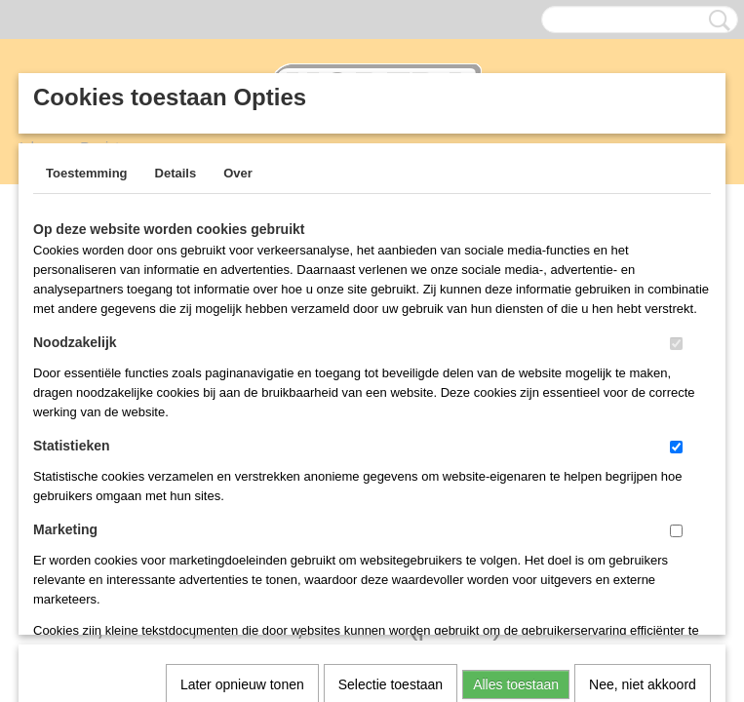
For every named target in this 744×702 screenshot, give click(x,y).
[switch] (676, 343)
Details (176, 173)
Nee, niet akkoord (642, 432)
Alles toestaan (516, 432)
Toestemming (87, 173)
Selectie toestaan (390, 432)
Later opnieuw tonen (242, 432)
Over (238, 173)
